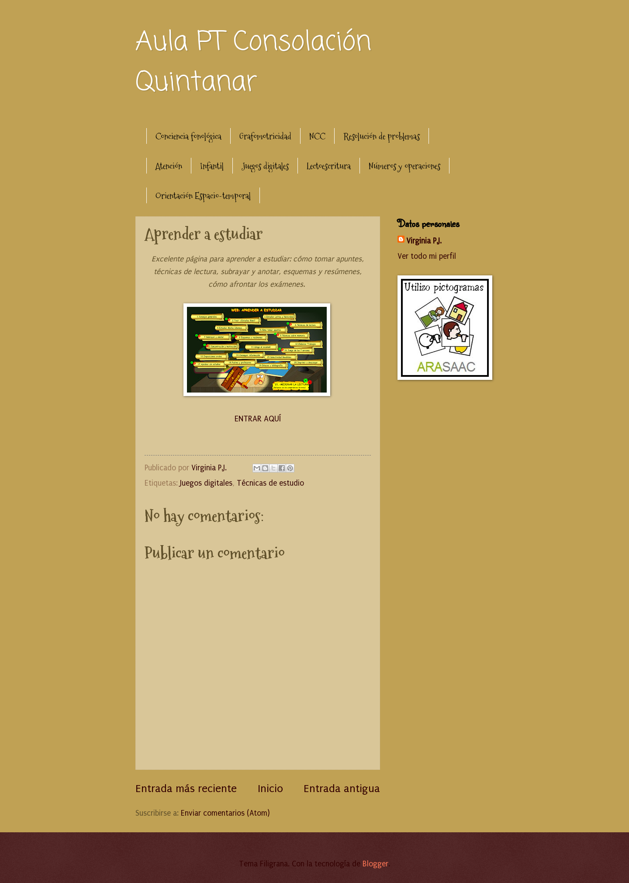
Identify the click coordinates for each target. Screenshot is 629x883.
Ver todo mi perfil (426, 256)
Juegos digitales (265, 166)
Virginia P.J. (424, 241)
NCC (317, 136)
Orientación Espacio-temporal (203, 196)
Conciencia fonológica (188, 136)
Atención (169, 166)
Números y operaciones (404, 166)
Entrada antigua (342, 788)
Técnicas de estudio (270, 483)
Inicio (270, 788)
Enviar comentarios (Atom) (225, 813)
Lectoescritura (329, 166)
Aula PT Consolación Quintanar (253, 63)
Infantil (212, 166)
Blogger (375, 864)
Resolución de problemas (381, 136)
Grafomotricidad (265, 136)
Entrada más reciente (186, 788)
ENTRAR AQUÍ (258, 419)
